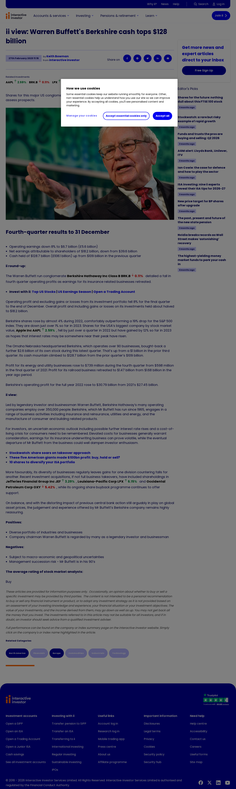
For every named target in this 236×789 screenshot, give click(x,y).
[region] (119, 103)
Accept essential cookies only (126, 116)
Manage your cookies (81, 115)
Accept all (162, 116)
